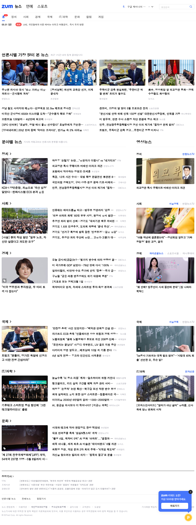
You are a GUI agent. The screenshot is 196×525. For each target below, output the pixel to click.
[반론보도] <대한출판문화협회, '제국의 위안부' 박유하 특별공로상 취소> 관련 (56, 480)
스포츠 (42, 6)
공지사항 (74, 506)
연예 (29, 6)
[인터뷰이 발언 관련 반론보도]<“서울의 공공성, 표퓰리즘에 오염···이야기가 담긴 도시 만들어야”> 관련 (68, 488)
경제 (38, 17)
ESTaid (7, 515)
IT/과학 (63, 17)
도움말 (97, 506)
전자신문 (189, 371)
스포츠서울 (173, 253)
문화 (77, 17)
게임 (101, 17)
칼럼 (89, 17)
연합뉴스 (6, 98)
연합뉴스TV (188, 154)
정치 (14, 17)
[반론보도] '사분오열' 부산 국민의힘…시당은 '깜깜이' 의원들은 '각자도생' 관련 (56, 484)
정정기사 (7, 476)
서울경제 (173, 203)
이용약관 (23, 506)
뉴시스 (151, 98)
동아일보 (103, 98)
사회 (26, 17)
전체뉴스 (26, 498)
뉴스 (18, 6)
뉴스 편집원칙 (8, 506)
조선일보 (54, 98)
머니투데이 (188, 253)
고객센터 (86, 506)
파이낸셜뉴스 (156, 253)
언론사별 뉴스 (9, 498)
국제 (49, 17)
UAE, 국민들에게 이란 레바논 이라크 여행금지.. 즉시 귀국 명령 (53, 24)
